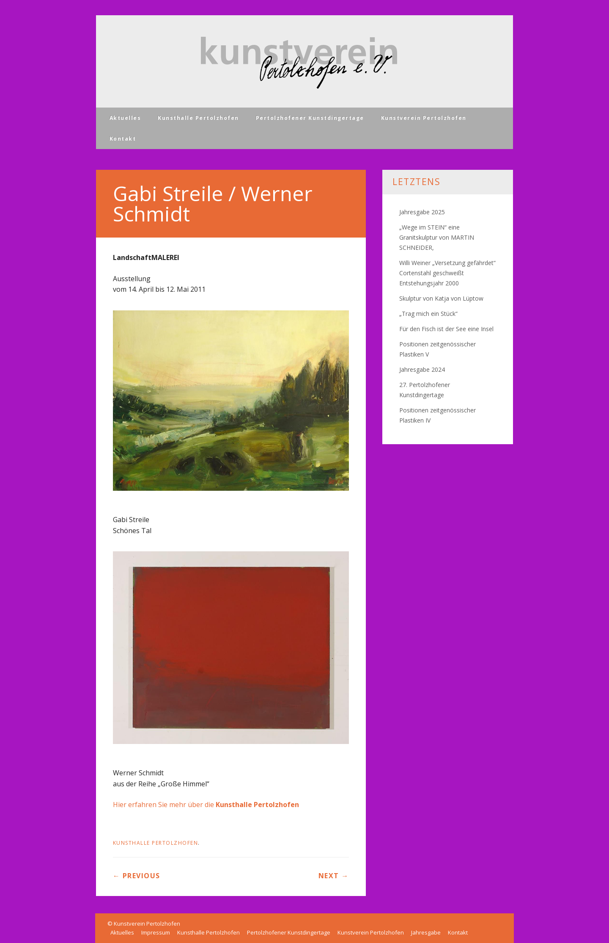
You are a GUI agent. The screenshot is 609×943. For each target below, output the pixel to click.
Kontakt (123, 138)
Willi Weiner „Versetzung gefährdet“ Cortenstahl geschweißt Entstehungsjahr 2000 (447, 273)
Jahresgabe (426, 932)
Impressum (155, 932)
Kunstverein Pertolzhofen (423, 118)
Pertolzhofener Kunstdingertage (310, 118)
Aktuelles (125, 118)
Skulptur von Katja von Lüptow (441, 298)
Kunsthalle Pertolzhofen (198, 118)
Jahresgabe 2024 (422, 369)
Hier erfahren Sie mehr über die (206, 804)
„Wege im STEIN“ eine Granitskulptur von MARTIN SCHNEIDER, (436, 237)
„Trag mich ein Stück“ (428, 314)
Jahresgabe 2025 (422, 212)
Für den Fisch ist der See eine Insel (446, 329)
